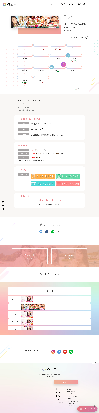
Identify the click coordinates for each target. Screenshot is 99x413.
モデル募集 (69, 394)
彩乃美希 (24, 58)
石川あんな (41, 70)
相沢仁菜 (24, 70)
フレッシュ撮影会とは (72, 396)
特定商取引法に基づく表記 (73, 401)
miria (24, 48)
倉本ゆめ (74, 48)
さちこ (41, 58)
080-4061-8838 (50, 199)
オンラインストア (71, 406)
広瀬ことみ (74, 70)
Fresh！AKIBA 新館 (36, 129)
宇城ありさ (58, 70)
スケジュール (70, 389)
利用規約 (50, 205)
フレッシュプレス (71, 403)
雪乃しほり (74, 58)
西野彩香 (24, 80)
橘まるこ (41, 80)
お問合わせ (66, 382)
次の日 (83, 37)
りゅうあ (57, 58)
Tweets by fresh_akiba (22, 381)
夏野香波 (57, 48)
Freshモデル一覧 (71, 391)
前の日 (75, 37)
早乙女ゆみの (41, 48)
